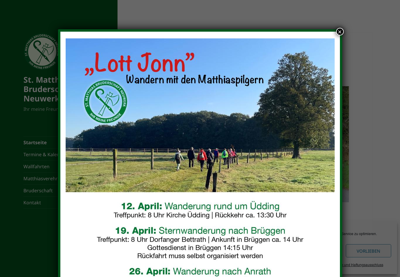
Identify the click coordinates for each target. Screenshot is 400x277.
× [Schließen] (340, 31)
